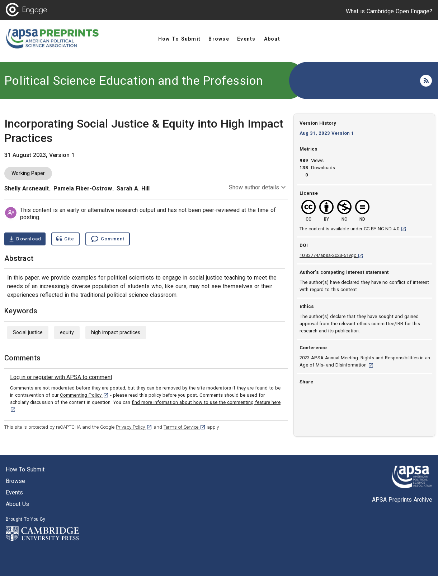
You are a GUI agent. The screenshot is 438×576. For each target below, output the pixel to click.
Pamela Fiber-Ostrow (82, 188)
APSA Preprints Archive (402, 499)
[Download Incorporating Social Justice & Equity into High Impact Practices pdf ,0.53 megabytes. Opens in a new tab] (25, 238)
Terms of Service (185, 427)
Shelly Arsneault (26, 188)
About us (17, 504)
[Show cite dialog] (65, 238)
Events (14, 492)
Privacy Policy (134, 427)
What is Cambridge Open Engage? (389, 11)
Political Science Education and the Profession (133, 80)
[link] (61, 377)
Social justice (28, 332)
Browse (15, 481)
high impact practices (115, 332)
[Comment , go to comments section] (107, 238)
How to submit (25, 469)
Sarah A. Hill (133, 188)
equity (67, 332)
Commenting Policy (84, 395)
